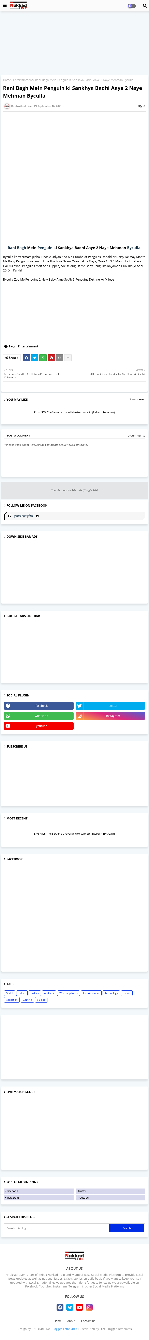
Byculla (133, 247)
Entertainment (23, 80)
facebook (41, 706)
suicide (41, 999)
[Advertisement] (74, 43)
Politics (35, 993)
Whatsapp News (68, 993)
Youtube (83, 1197)
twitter (113, 706)
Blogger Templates (64, 1329)
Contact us (88, 1321)
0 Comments (136, 436)
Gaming (27, 999)
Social (9, 993)
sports (126, 993)
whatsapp (41, 716)
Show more (136, 399)
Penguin (45, 247)
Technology (111, 993)
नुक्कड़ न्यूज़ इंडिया (24, 516)
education (11, 999)
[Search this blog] (57, 1228)
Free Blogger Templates (116, 1329)
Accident (49, 993)
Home (7, 80)
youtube (41, 726)
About (71, 1321)
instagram (113, 716)
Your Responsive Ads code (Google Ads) (74, 490)
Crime (21, 993)
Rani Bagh (17, 247)
